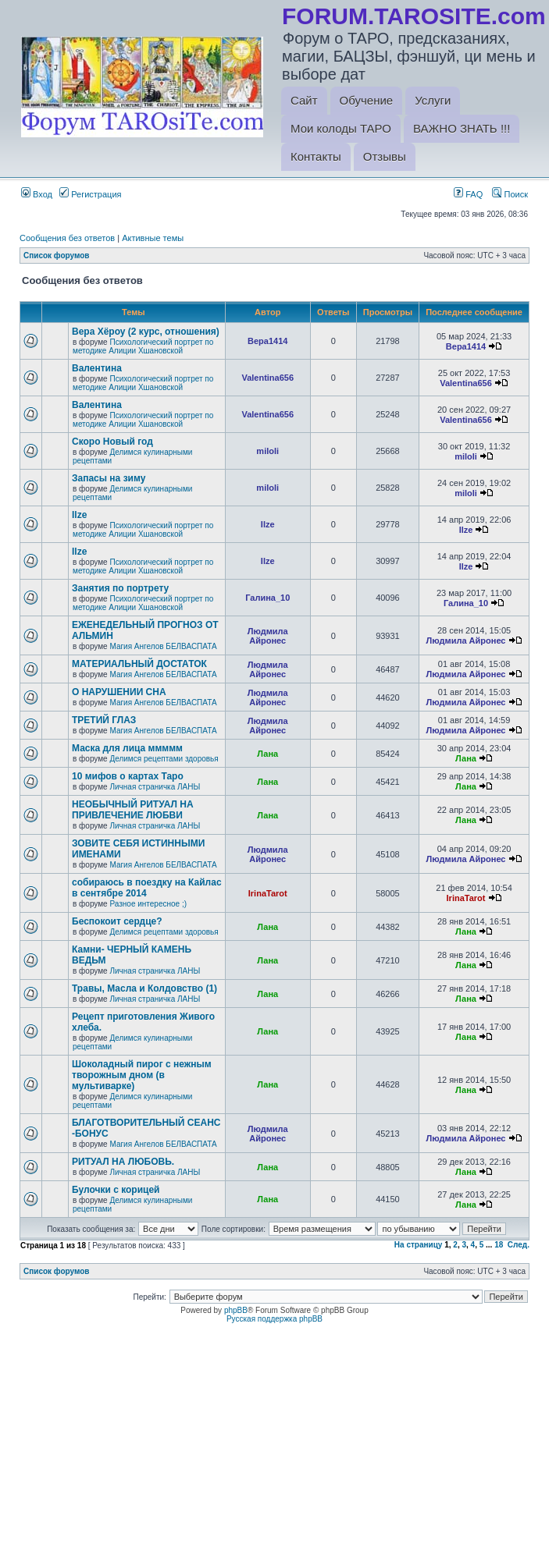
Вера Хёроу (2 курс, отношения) (145, 331)
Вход (36, 194)
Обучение (367, 100)
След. (518, 1244)
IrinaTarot (267, 893)
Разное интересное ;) (148, 904)
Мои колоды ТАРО (341, 128)
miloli (267, 451)
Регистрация (90, 194)
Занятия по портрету (120, 588)
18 (498, 1244)
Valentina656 (267, 377)
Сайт (304, 100)
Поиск (510, 194)
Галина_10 (267, 597)
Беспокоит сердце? (117, 921)
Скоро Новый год (112, 441)
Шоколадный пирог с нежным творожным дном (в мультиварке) (142, 1075)
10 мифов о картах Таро (128, 776)
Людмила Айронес (268, 635)
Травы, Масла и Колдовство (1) (144, 988)
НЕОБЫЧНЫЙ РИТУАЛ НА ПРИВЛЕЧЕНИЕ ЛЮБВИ (133, 810)
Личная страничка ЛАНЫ (154, 786)
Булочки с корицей (115, 1189)
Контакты (316, 156)
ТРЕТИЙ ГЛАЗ (104, 720)
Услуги (433, 100)
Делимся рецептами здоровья (163, 758)
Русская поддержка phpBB (274, 1319)
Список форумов (56, 255)
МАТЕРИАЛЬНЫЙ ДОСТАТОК (139, 663)
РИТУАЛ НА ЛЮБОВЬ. (123, 1161)
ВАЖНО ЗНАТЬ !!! (461, 128)
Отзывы (384, 156)
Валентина (97, 368)
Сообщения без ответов (67, 238)
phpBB (236, 1310)
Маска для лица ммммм (127, 748)
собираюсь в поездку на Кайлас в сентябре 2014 (147, 888)
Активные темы (153, 238)
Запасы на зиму (108, 478)
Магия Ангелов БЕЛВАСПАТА (162, 646)
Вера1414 (267, 341)
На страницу (418, 1244)
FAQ (468, 194)
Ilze (79, 514)
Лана (267, 753)
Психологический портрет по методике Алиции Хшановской (143, 346)
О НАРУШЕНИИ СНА (119, 692)
